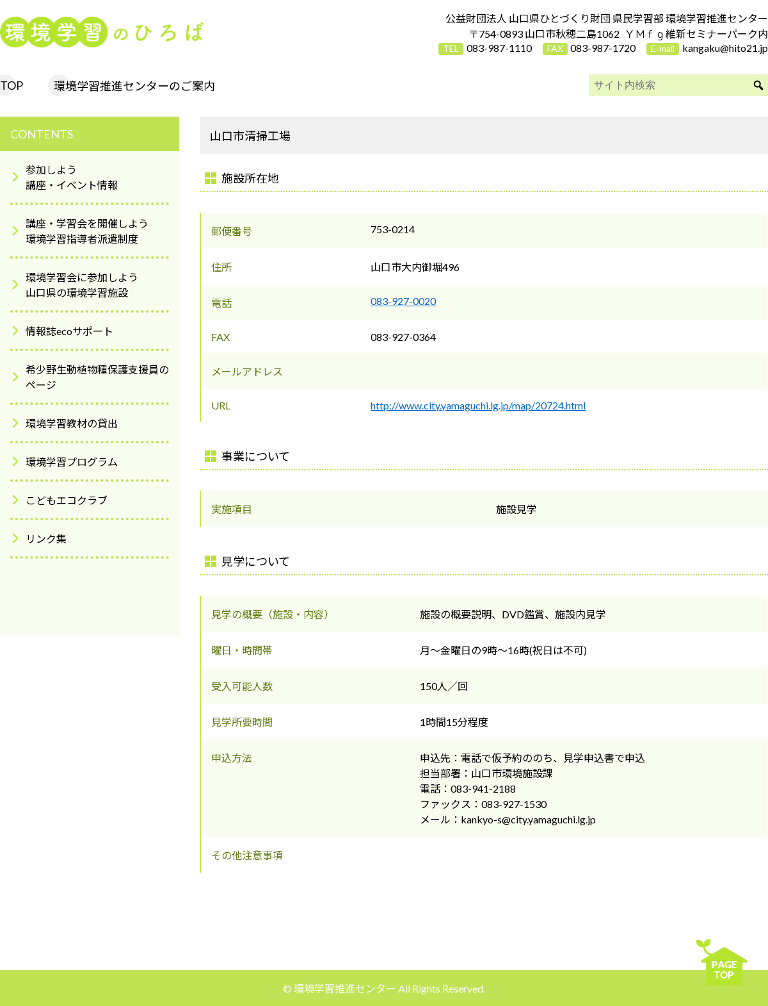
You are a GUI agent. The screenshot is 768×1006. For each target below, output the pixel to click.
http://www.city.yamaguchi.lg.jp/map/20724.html (478, 405)
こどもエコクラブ (67, 500)
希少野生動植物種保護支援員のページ (97, 377)
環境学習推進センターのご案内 (134, 86)
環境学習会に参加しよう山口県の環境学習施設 (82, 285)
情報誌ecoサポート (69, 331)
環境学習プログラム (72, 462)
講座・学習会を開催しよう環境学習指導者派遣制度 (87, 231)
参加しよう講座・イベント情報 (72, 177)
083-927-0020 (403, 301)
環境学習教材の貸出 (72, 423)
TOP (11, 85)
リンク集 (46, 538)
